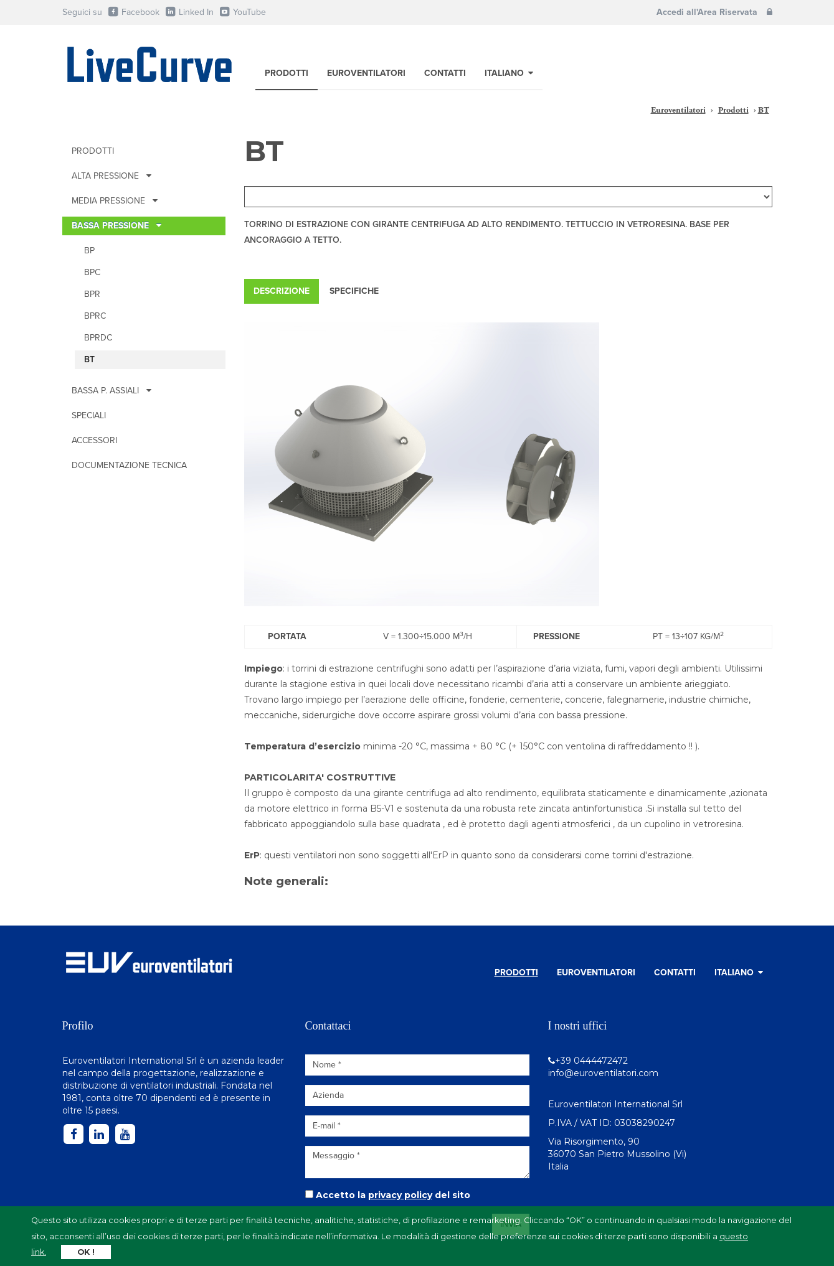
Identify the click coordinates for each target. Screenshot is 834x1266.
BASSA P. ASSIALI (111, 390)
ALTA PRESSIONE (111, 176)
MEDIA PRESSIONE (115, 200)
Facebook (133, 12)
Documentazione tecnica (129, 465)
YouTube (242, 12)
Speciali (89, 415)
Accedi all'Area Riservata (714, 12)
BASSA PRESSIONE (116, 225)
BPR (92, 294)
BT (89, 359)
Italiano (509, 73)
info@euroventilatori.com (603, 1073)
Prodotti (286, 73)
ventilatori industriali (173, 1085)
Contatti (445, 73)
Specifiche (354, 291)
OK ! (86, 1252)
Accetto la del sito (393, 1195)
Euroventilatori (366, 73)
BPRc (95, 316)
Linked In (189, 12)
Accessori (94, 440)
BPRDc (98, 337)
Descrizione (282, 291)
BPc (92, 272)
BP (89, 250)
